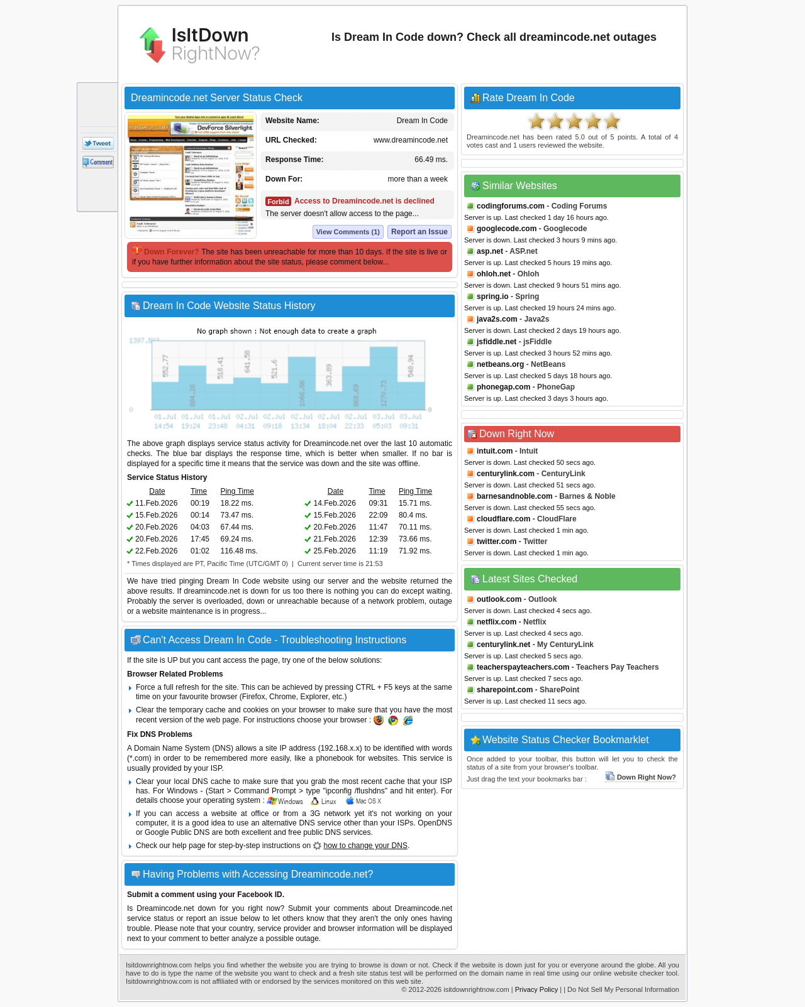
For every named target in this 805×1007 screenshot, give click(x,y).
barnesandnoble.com (515, 496)
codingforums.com (511, 206)
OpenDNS (435, 823)
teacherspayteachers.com (523, 667)
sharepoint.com (505, 689)
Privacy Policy (536, 989)
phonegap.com (503, 387)
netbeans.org (500, 364)
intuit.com (495, 451)
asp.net (490, 251)
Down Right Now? (640, 777)
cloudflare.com (503, 518)
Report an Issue (419, 231)
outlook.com (499, 599)
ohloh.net (494, 273)
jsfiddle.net (496, 341)
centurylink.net (503, 644)
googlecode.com (506, 228)
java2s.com (497, 319)
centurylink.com (506, 473)
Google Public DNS (177, 832)
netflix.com (496, 622)
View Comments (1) (348, 232)
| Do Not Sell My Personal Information (621, 989)
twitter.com (496, 541)
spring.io (493, 296)
